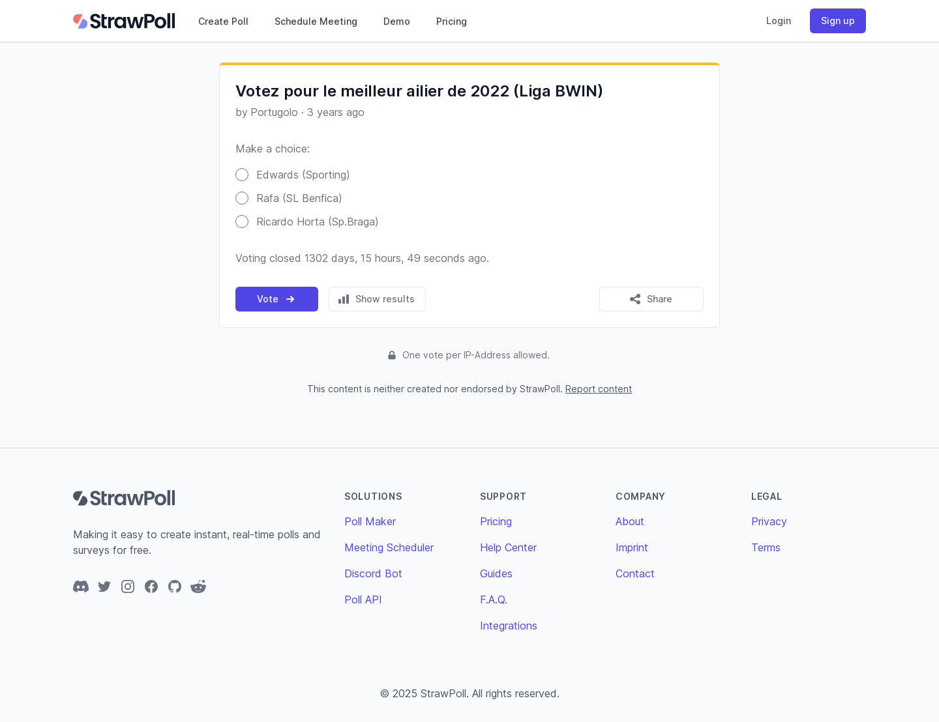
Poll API (363, 599)
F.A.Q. (493, 599)
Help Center (508, 547)
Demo (396, 21)
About (630, 521)
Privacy (769, 521)
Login (778, 20)
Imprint (632, 547)
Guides (496, 573)
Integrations (508, 625)
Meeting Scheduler (389, 547)
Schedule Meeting (316, 21)
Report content (598, 388)
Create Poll (223, 21)
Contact (635, 573)
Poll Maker (370, 521)
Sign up (838, 20)
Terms (766, 547)
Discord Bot (373, 573)
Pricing (451, 21)
